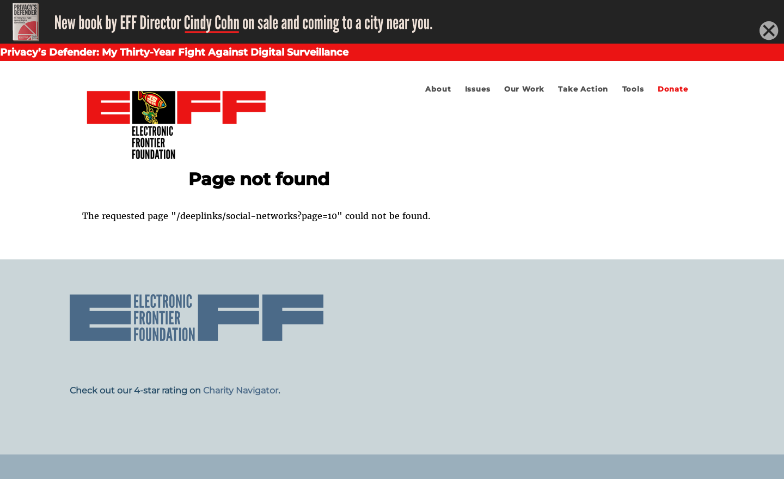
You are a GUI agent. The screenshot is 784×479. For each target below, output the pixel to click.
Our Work (524, 89)
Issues (478, 89)
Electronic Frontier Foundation (176, 122)
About (438, 89)
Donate (673, 89)
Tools (633, 89)
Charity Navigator (240, 390)
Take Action (583, 89)
